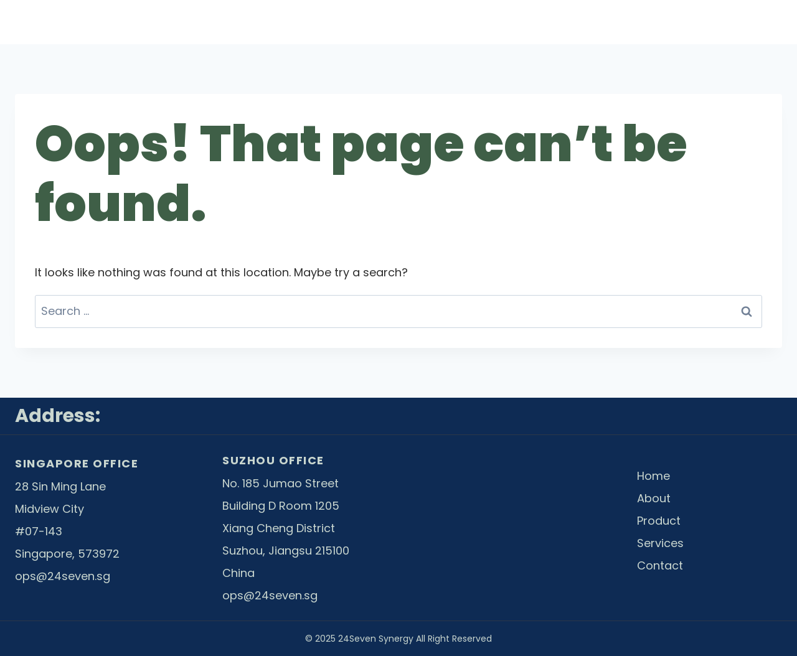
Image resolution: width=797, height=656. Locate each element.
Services (643, 22)
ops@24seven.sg (62, 576)
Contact (749, 22)
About (440, 22)
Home (346, 22)
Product (538, 22)
